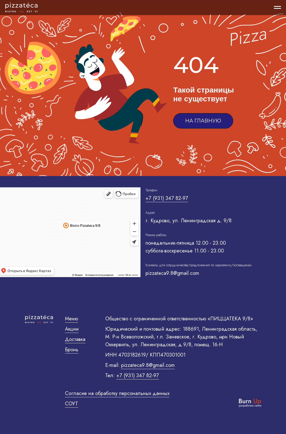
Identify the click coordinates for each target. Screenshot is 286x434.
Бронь (71, 349)
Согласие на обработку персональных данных (117, 393)
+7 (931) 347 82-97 (167, 198)
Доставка (75, 339)
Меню (71, 318)
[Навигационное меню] (277, 7)
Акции (72, 329)
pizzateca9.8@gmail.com (148, 365)
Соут (71, 403)
